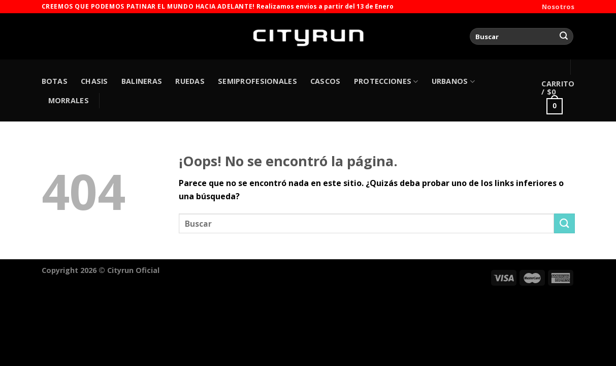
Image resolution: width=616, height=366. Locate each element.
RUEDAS (190, 81)
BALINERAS (142, 81)
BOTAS (55, 81)
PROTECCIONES (386, 81)
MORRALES (68, 100)
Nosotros (558, 6)
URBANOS (453, 81)
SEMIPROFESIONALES (257, 81)
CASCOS (325, 81)
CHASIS (94, 81)
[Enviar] (563, 36)
